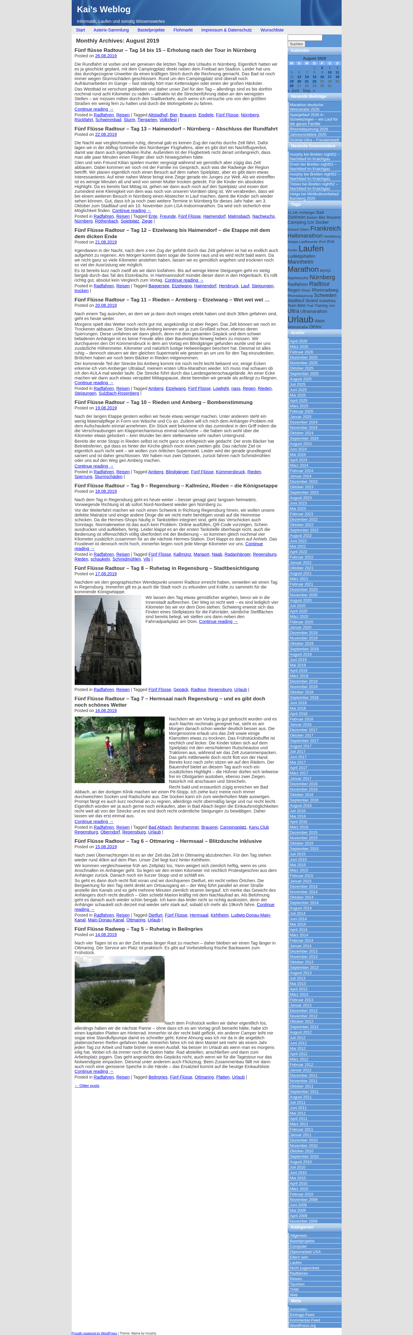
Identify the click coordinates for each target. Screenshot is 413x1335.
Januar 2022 (301, 562)
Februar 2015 (301, 875)
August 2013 (301, 973)
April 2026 (298, 341)
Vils (146, 559)
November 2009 (304, 1199)
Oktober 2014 (302, 897)
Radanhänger (237, 554)
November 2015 (304, 838)
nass (235, 388)
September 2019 (304, 649)
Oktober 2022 (302, 524)
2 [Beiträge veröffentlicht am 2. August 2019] (322, 68)
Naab (217, 554)
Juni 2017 (298, 757)
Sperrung (83, 476)
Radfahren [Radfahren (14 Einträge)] (298, 284)
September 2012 (304, 1027)
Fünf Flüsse (227, 114)
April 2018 (298, 713)
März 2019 (299, 676)
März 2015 (299, 870)
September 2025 (304, 373)
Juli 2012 (298, 1037)
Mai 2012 (298, 1048)
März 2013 (299, 994)
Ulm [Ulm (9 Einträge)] (332, 305)
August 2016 (301, 805)
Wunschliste (272, 30)
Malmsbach (239, 216)
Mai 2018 (298, 708)
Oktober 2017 (302, 735)
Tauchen (297, 1284)
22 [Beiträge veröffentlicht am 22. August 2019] (314, 81)
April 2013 (298, 989)
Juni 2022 (298, 541)
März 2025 (299, 406)
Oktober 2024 (302, 433)
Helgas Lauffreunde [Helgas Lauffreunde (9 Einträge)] (303, 242)
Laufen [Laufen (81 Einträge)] (311, 248)
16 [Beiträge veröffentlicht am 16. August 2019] (322, 77)
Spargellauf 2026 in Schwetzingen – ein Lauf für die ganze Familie (314, 119)
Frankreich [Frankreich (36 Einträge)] (325, 228)
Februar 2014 (301, 940)
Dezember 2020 (304, 589)
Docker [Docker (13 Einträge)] (322, 222)
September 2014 (304, 902)
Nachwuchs (264, 216)
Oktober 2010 (302, 1151)
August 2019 (301, 654)
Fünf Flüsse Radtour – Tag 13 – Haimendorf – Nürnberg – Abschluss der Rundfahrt (176, 129)
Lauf (245, 285)
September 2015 (304, 848)
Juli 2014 (298, 913)
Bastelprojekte (151, 30)
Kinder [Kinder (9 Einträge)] (293, 250)
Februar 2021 (301, 584)
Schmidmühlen (126, 559)
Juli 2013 (298, 978)
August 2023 (301, 497)
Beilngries (157, 1077)
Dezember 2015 (304, 832)
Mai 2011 (298, 1113)
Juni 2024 (298, 449)
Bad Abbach (160, 827)
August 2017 (301, 746)
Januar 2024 (301, 476)
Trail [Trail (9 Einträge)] (310, 305)
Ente (152, 216)
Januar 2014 (301, 946)
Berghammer (186, 827)
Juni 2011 (298, 1108)
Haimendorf (214, 216)
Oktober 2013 (302, 962)
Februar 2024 (301, 470)
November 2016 (304, 789)
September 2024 (304, 438)
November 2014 (304, 892)
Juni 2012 (298, 1043)
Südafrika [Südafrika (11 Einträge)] (327, 300)
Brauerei (188, 114)
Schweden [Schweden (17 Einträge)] (325, 295)
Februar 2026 (301, 352)
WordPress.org (303, 1325)
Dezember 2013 (304, 951)
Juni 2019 (298, 659)
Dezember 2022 (304, 519)
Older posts (87, 1085)
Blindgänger (177, 471)
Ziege (147, 221)
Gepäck (180, 689)
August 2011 (301, 1097)
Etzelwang (182, 285)
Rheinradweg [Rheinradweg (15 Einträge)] (325, 289)
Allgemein (298, 1235)
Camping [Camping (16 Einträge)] (297, 222)
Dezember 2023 (304, 481)
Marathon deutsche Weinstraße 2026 (306, 107)
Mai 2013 (298, 983)
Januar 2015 (301, 881)
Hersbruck (229, 285)
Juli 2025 (298, 384)
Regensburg (264, 554)
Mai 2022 (298, 546)
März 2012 (299, 1059)
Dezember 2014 (304, 886)
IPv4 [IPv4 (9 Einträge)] (322, 242)
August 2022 (301, 535)
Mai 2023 (298, 508)
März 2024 (299, 465)
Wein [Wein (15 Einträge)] (320, 320)
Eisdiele (206, 114)
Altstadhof (157, 114)
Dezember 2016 (304, 784)
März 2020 (299, 616)
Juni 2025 (298, 390)
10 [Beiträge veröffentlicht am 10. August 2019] (330, 72)
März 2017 (299, 773)
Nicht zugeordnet (304, 1268)
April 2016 (298, 821)
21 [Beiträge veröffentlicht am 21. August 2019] (307, 81)
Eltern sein (299, 1257)
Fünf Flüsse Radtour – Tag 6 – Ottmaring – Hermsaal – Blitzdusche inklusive (168, 841)
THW (294, 1289)
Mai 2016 (298, 816)
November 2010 (304, 1145)
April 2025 (298, 400)
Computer (298, 1246)
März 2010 (299, 1189)
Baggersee (158, 285)
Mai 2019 (298, 665)
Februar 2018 (301, 719)
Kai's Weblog (104, 9)
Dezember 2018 (304, 681)
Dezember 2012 (304, 1010)
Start (80, 30)
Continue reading (94, 109)
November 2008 (304, 1221)
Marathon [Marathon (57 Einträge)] (303, 269)
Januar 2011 (301, 1135)
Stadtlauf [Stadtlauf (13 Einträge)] (296, 300)
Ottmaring (135, 919)
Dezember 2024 (304, 422)
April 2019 (298, 670)
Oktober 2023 (302, 487)
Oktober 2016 (302, 794)
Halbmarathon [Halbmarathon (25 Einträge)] (305, 235)
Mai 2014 (298, 924)
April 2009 (298, 1216)
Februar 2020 (301, 622)
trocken (82, 290)
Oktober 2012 (302, 1021)
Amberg (155, 388)
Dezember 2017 (304, 730)
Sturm (129, 119)
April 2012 (298, 1054)
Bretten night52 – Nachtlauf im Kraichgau (315, 156)
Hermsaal (199, 915)
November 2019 (304, 638)
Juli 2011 (298, 1102)
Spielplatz (130, 221)
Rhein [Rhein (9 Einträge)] (306, 290)
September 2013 (304, 967)
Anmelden (298, 1309)
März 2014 (299, 935)
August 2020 (301, 600)
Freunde (168, 216)
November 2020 (304, 595)
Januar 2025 (301, 417)
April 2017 (298, 767)
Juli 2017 (298, 751)
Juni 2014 (298, 919)
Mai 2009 (298, 1210)
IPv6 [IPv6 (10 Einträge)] (330, 242)
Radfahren (104, 114)
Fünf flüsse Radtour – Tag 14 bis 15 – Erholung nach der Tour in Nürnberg (165, 50)
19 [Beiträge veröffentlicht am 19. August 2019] (292, 81)
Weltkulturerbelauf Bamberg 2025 (314, 196)
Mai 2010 (298, 1178)
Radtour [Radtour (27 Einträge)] (319, 284)
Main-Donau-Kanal (106, 919)
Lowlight (221, 388)
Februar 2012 (301, 1064)
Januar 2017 (301, 778)
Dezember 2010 (304, 1140)
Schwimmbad (108, 119)
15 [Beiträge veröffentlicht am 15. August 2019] (314, 77)
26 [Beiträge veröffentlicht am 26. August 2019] (292, 86)
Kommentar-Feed (305, 1320)
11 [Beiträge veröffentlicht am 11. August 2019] (337, 72)
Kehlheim (220, 915)
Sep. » (309, 90)
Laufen (296, 1262)
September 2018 (304, 697)
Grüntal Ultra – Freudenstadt (314, 140)
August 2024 (301, 444)
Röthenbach (106, 221)
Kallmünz (182, 554)
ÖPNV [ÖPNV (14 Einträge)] (315, 327)
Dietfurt (155, 915)
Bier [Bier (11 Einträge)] (322, 217)
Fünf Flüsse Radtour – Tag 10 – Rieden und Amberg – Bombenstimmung (164, 402)
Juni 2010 (298, 1172)
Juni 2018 (298, 703)
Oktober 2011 (302, 1086)
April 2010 (298, 1183)
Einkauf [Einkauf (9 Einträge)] (293, 229)
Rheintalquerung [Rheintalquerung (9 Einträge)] (300, 296)
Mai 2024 (298, 454)
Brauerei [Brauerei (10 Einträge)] (333, 217)
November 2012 (304, 1016)
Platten (223, 1077)
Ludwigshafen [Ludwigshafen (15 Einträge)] (301, 256)
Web (294, 1295)
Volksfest (168, 119)
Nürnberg (250, 114)
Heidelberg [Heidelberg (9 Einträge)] (332, 236)
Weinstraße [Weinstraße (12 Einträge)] (298, 327)
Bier (173, 114)
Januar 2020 (301, 627)
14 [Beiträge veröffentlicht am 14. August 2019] (307, 77)
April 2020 (298, 611)
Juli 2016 (298, 811)
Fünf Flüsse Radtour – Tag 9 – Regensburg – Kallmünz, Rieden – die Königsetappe (176, 486)
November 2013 (304, 956)
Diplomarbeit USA (305, 1252)
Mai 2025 (298, 395)
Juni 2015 (298, 859)
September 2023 (304, 492)
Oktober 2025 (302, 368)
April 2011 (298, 1118)
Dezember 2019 (304, 632)
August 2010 (301, 1162)
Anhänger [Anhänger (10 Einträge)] (307, 213)
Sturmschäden (109, 476)
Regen (249, 388)
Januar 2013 (301, 1005)
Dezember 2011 (304, 1075)
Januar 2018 (301, 724)
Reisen (123, 114)
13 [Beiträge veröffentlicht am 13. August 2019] (299, 77)
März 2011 (299, 1124)
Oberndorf (110, 832)
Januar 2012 (301, 1070)
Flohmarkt (183, 30)
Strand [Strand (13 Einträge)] (311, 300)
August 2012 (301, 1032)
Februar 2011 (301, 1129)
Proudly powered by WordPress (94, 1333)
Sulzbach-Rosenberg (119, 393)
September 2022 (304, 530)
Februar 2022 (301, 557)
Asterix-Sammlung (111, 30)
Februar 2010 (301, 1194)
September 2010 (304, 1156)
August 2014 (301, 908)
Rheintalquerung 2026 (309, 129)
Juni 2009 (298, 1205)
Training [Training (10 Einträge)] (321, 306)
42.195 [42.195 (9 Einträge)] (293, 212)
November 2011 (304, 1081)
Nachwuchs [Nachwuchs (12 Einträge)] (298, 278)
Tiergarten (147, 119)
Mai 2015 (298, 865)
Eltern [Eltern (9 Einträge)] (304, 229)
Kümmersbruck (230, 471)
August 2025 (301, 379)
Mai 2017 (298, 762)
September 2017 (304, 740)
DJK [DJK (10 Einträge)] (310, 222)
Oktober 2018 (302, 692)
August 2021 (301, 573)
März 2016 (299, 827)
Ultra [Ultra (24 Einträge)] (293, 311)
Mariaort (202, 554)
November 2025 (304, 363)
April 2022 (298, 551)
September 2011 (304, 1091)
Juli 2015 (298, 854)
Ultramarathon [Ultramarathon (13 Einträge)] (313, 311)
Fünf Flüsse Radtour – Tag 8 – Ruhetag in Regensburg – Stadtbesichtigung (167, 568)
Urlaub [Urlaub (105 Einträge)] (300, 319)
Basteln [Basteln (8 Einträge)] (312, 217)
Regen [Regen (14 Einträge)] (294, 290)
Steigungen (263, 285)
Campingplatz (233, 827)
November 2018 (304, 686)
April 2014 (298, 929)
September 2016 (304, 800)
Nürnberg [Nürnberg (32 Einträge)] (322, 277)
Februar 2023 (301, 514)
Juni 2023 (298, 503)
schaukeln (100, 559)
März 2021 (299, 578)
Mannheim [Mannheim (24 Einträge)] (300, 262)
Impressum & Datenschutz (226, 30)
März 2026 (299, 346)
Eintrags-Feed (302, 1315)
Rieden (265, 388)
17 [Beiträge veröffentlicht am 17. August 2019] (330, 77)
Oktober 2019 (302, 643)
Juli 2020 (298, 605)
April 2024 (298, 460)
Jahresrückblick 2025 (308, 134)
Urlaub (240, 689)
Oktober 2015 (302, 843)
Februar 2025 (301, 411)
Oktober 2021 (302, 568)
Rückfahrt (84, 119)
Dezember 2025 (304, 357)
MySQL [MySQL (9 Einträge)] (325, 270)
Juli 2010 (298, 1167)
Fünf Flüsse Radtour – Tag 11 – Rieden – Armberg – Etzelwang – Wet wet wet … (172, 300)
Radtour (198, 689)
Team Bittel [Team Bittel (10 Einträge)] (297, 306)
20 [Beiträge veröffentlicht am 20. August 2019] (299, 81)
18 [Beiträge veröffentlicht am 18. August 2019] (337, 77)
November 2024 (304, 427)
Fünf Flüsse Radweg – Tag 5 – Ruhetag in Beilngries (139, 929)
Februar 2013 (301, 1000)
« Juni (293, 90)
